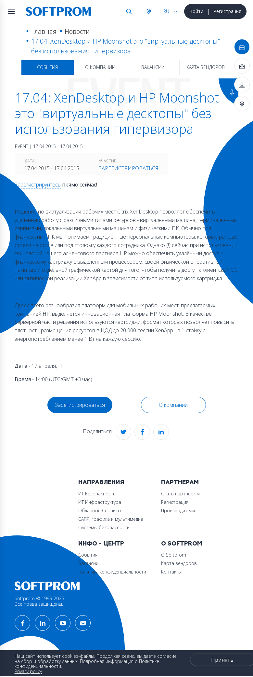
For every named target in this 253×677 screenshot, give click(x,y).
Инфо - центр (101, 543)
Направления (101, 482)
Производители (178, 510)
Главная (44, 31)
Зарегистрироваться (128, 168)
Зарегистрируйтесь (38, 184)
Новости (77, 31)
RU (166, 11)
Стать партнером (180, 493)
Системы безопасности (104, 527)
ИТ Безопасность (97, 493)
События (47, 67)
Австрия (148, 11)
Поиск (129, 11)
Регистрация (227, 11)
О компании (100, 67)
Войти (196, 11)
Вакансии (153, 67)
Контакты (171, 572)
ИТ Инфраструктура (99, 502)
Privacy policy (28, 671)
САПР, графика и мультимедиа (110, 519)
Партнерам (180, 482)
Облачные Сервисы (99, 510)
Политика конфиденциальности (112, 572)
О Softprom (181, 543)
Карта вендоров (205, 67)
